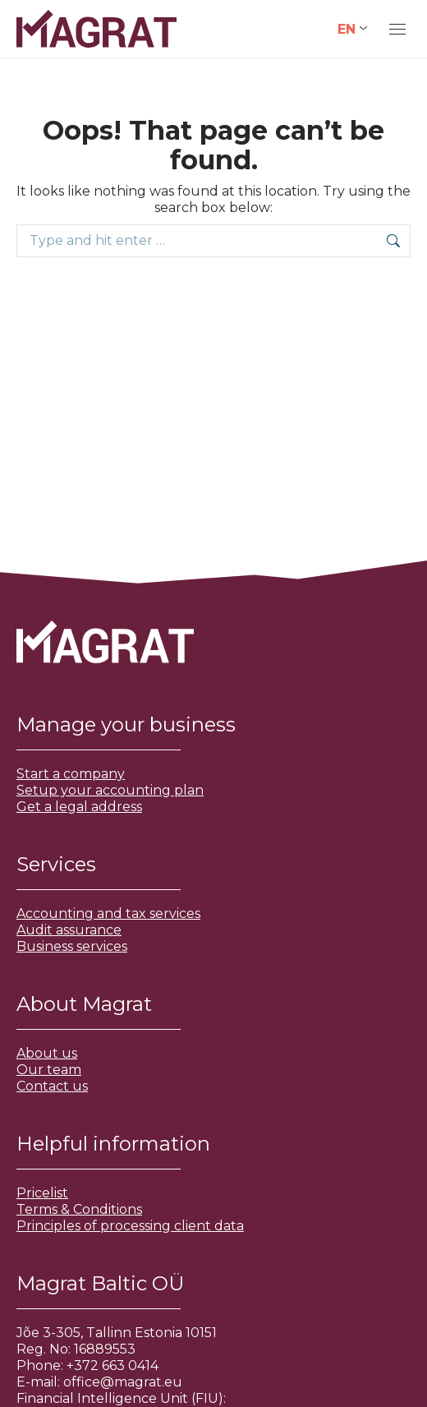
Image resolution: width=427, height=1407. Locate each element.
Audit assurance (69, 930)
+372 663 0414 (112, 1365)
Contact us (52, 1086)
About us (46, 1053)
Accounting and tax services (108, 913)
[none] (352, 29)
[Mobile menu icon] (397, 29)
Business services (71, 946)
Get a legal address (79, 806)
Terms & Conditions (79, 1209)
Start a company (70, 774)
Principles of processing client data (130, 1226)
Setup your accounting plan (110, 790)
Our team (48, 1069)
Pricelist (42, 1193)
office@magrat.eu (122, 1382)
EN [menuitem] (346, 28)
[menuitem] (352, 29)
